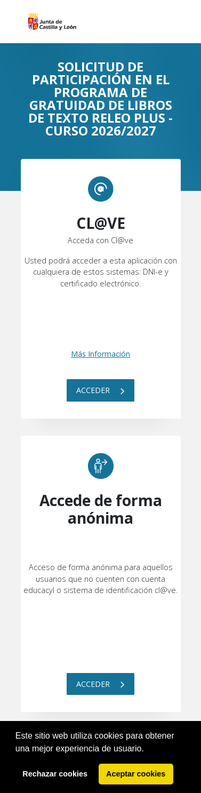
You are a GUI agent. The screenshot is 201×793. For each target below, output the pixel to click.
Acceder (100, 390)
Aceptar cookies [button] (135, 774)
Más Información (100, 354)
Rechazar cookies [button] (54, 774)
